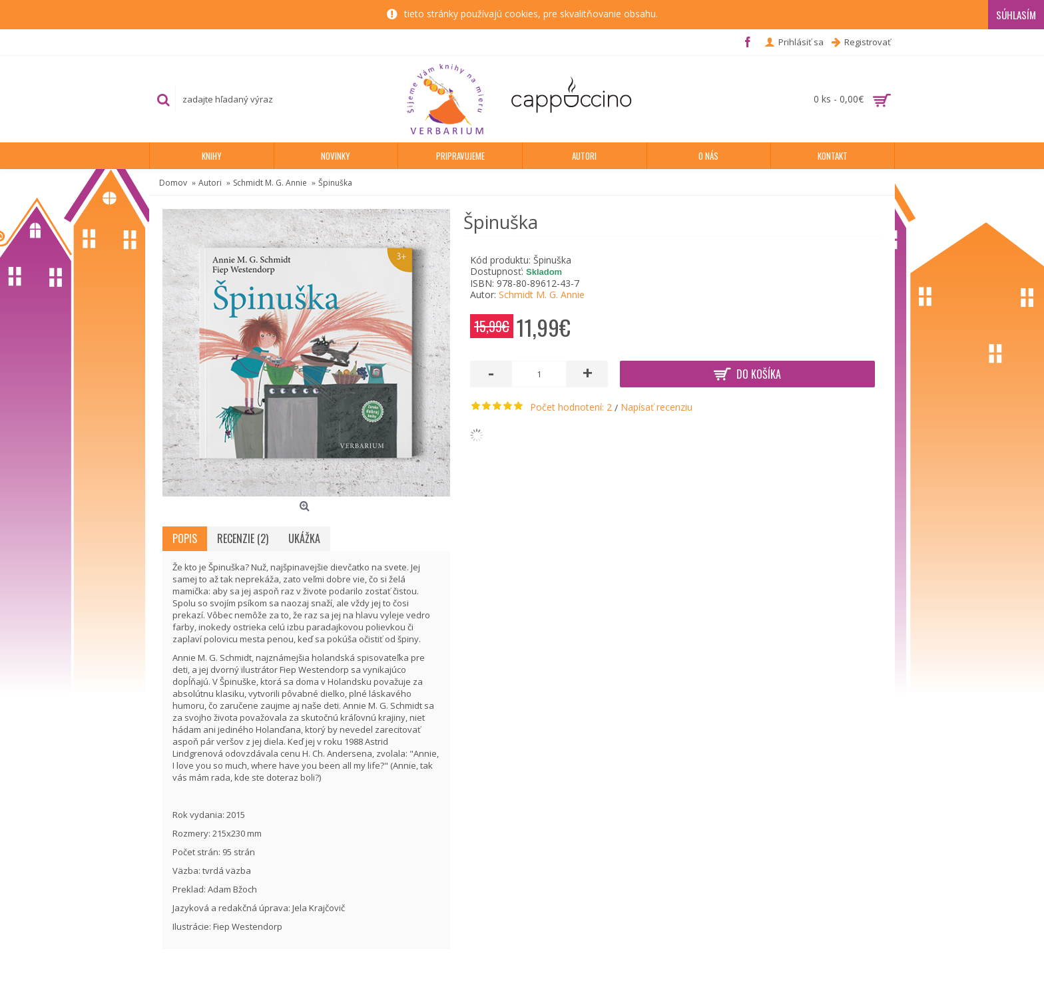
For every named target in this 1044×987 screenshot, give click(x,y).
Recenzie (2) (242, 538)
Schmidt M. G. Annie (542, 294)
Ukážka (304, 538)
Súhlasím (1016, 14)
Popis (184, 538)
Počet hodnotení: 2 (571, 407)
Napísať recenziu (656, 407)
